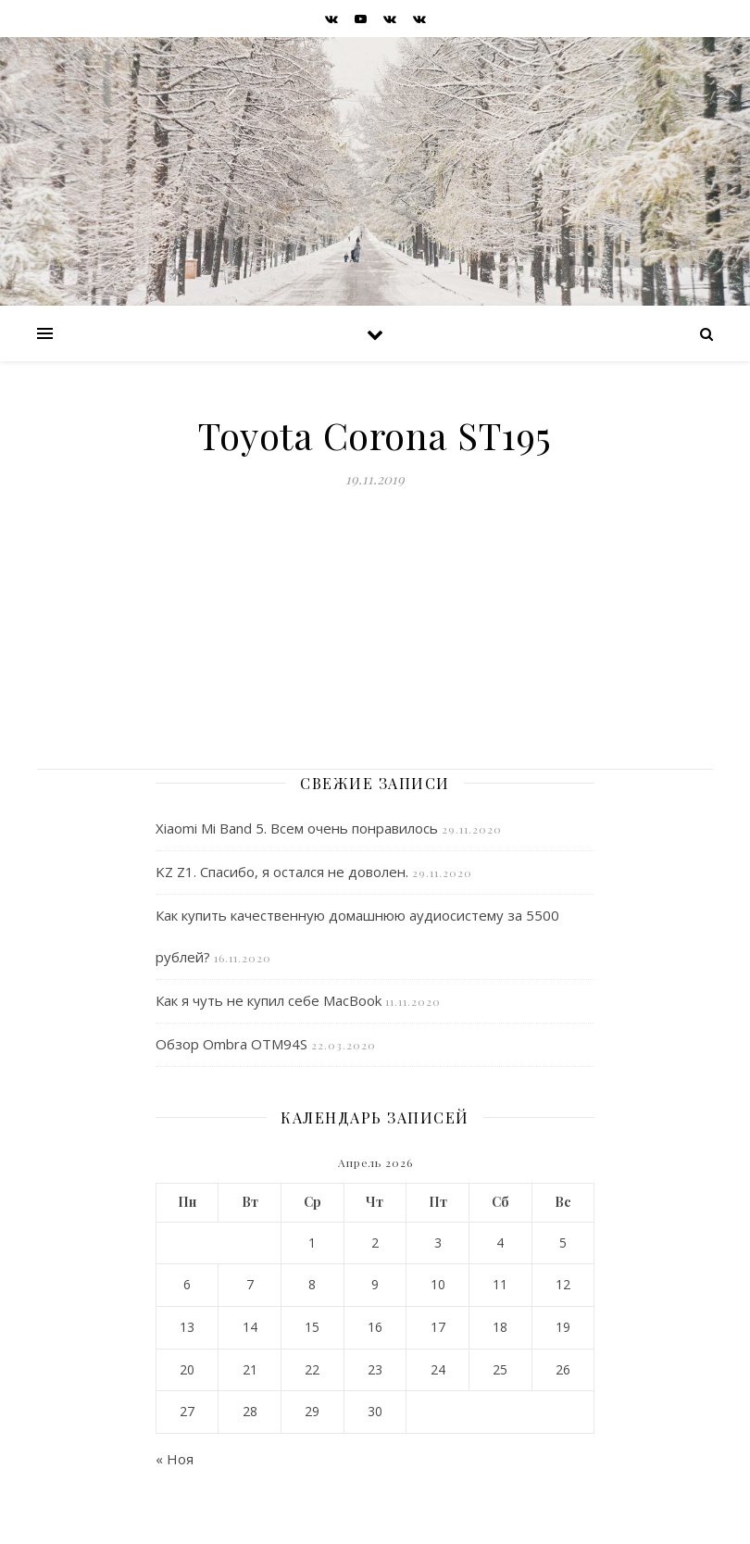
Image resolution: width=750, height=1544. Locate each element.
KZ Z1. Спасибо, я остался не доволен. (282, 871)
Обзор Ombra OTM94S (231, 1044)
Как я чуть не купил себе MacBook (268, 1000)
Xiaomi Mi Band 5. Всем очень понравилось (297, 828)
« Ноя (175, 1459)
